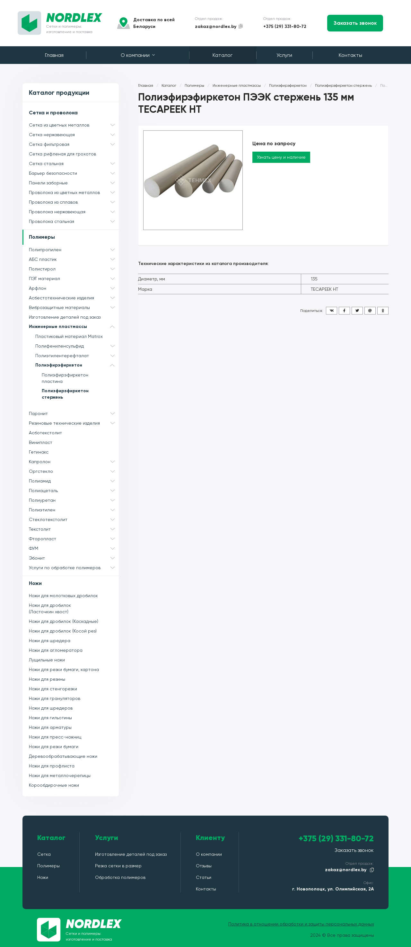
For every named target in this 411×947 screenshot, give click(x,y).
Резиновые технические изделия (74, 423)
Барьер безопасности (74, 173)
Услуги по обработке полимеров (74, 567)
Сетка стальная (74, 163)
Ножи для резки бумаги (53, 746)
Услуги (284, 55)
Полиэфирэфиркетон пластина (65, 378)
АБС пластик (74, 259)
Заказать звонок (355, 23)
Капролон (74, 461)
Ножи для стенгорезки (53, 688)
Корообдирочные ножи (54, 785)
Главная (54, 55)
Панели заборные (74, 183)
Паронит (74, 413)
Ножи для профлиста (51, 765)
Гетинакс (38, 452)
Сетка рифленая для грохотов (62, 153)
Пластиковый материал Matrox (69, 336)
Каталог (222, 55)
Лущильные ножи (47, 659)
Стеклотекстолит (74, 519)
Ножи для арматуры (50, 727)
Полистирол (74, 269)
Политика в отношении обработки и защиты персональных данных (301, 923)
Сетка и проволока (53, 113)
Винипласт (40, 442)
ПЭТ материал (74, 278)
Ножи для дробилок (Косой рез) (63, 630)
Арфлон (74, 288)
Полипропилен (74, 249)
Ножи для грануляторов (54, 698)
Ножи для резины (47, 679)
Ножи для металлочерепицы (60, 775)
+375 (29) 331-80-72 (284, 26)
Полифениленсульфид (77, 346)
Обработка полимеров (120, 877)
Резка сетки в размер (118, 865)
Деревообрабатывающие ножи (63, 756)
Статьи (203, 877)
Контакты (350, 55)
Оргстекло (74, 471)
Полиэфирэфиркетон (77, 365)
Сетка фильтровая (74, 144)
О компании (138, 55)
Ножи (35, 583)
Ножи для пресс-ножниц (55, 736)
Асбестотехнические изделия (74, 298)
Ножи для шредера (49, 640)
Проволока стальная (74, 221)
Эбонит (74, 558)
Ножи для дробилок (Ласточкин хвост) (50, 608)
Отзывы (204, 865)
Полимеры (42, 237)
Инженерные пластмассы (74, 327)
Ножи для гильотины (50, 717)
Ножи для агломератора (56, 650)
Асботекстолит (45, 432)
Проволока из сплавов (74, 202)
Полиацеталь (74, 490)
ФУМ (74, 548)
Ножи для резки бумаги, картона (64, 669)
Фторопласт (74, 539)
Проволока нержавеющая (74, 212)
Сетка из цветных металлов (74, 125)
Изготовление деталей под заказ (65, 317)
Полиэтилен (74, 510)
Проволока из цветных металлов (74, 192)
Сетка (44, 854)
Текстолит (74, 529)
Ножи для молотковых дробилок (63, 595)
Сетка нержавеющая (74, 134)
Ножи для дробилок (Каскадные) (63, 621)
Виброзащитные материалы (74, 307)
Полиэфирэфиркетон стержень (65, 394)
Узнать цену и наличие (281, 157)
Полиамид (74, 481)
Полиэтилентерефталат (77, 355)
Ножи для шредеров (51, 708)
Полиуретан (74, 500)
